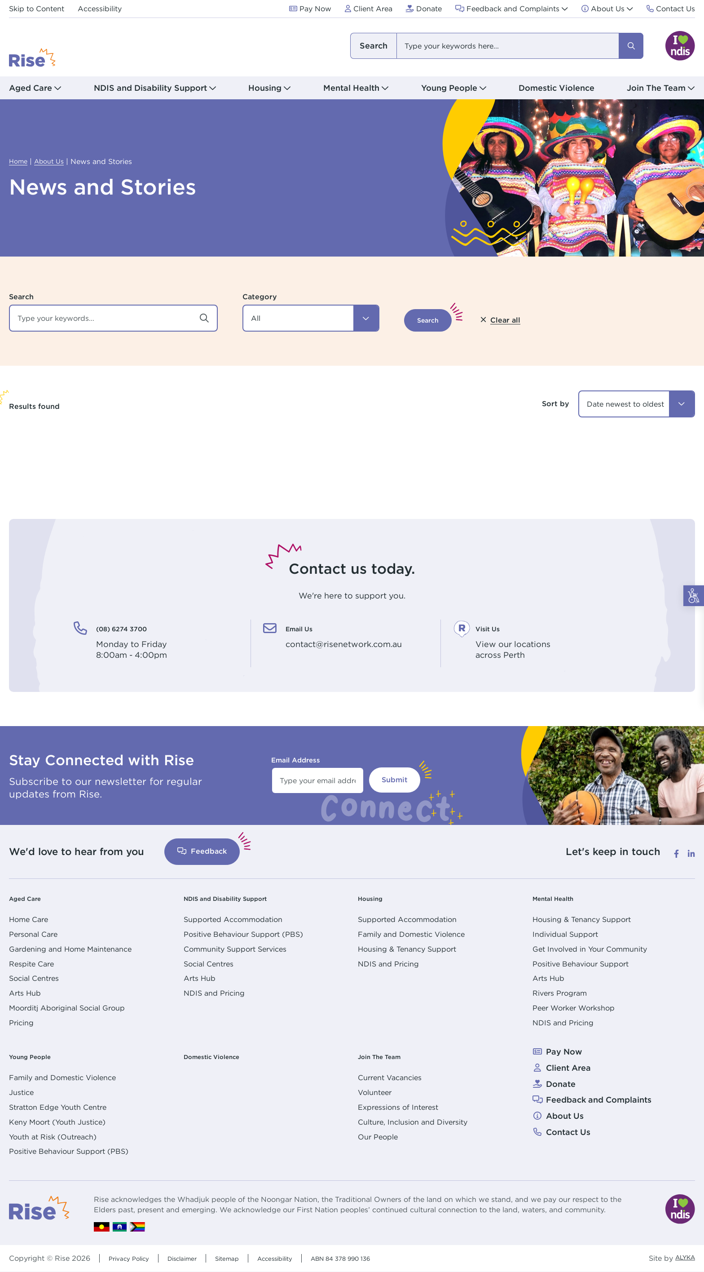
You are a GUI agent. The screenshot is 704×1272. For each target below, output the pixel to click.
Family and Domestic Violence (411, 934)
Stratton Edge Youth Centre (57, 1107)
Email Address (295, 760)
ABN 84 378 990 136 (377, 1258)
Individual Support (565, 934)
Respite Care (31, 963)
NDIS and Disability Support (240, 898)
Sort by (555, 403)
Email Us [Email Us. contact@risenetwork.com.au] (307, 627)
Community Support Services (235, 948)
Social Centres (34, 978)
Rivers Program (559, 992)
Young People (37, 1056)
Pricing (21, 1022)
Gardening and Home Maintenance (70, 948)
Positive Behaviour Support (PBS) (243, 934)
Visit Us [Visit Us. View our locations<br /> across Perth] (494, 627)
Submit (395, 779)
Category (259, 296)
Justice (21, 1092)
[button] (310, 318)
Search (21, 296)
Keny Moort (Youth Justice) (57, 1121)
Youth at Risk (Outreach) (53, 1136)
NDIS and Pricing (214, 992)
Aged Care (30, 898)
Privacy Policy (133, 1258)
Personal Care (33, 934)
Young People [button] (449, 88)
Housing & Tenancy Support (407, 948)
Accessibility (300, 1258)
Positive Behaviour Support (580, 963)
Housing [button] (265, 88)
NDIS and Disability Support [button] (150, 88)
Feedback (202, 851)
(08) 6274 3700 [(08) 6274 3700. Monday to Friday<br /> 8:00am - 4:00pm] (135, 627)
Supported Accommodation (233, 919)
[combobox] (496, 46)
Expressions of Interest (398, 1107)
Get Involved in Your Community (589, 948)
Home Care (28, 919)
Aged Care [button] (30, 88)
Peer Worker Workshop (573, 1007)
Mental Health (560, 898)
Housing (374, 898)
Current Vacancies (390, 1077)
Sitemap (245, 1258)
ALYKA (682, 1258)
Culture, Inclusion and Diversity (412, 1121)
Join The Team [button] (656, 88)
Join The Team (387, 1056)
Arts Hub (25, 992)
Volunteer (375, 1092)
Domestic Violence (556, 88)
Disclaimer (194, 1258)
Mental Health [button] (351, 88)
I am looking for (373, 46)
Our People (378, 1136)
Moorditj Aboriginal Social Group (67, 1007)
